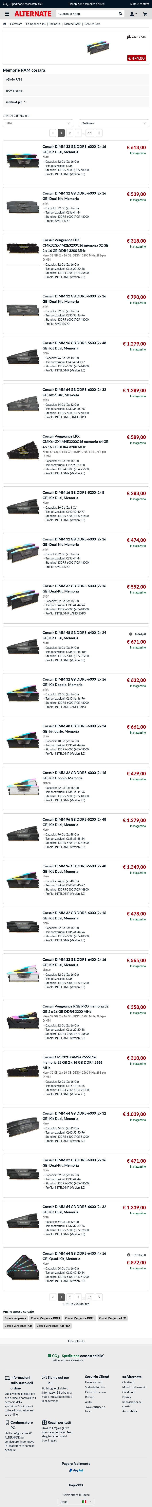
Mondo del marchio (134, 1387)
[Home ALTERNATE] (32, 13)
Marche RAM (72, 24)
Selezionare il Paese (76, 1495)
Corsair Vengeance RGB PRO (53, 1325)
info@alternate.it (60, 1396)
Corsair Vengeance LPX (112, 1318)
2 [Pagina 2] (70, 133)
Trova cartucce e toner (95, 1409)
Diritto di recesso (95, 1392)
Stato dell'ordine (95, 1387)
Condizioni (128, 1392)
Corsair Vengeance (15, 1318)
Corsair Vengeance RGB (18, 1325)
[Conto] (133, 14)
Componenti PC (36, 24)
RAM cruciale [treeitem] (14, 90)
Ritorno (89, 1397)
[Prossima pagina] (99, 133)
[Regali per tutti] (57, 1422)
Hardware (16, 24)
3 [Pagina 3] (78, 133)
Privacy (126, 1397)
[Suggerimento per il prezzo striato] (131, 634)
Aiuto (133, 4)
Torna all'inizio (76, 1341)
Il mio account (94, 1382)
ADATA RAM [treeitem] (14, 79)
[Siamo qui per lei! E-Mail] (57, 1380)
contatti (144, 4)
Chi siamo (128, 1382)
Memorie (54, 24)
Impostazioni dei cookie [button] (132, 1404)
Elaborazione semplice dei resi (86, 4)
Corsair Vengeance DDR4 (45, 1318)
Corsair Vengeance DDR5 (79, 1318)
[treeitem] (76, 102)
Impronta (76, 1485)
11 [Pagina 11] (90, 133)
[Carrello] (145, 14)
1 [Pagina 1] (61, 133)
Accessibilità (129, 1411)
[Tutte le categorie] (7, 13)
